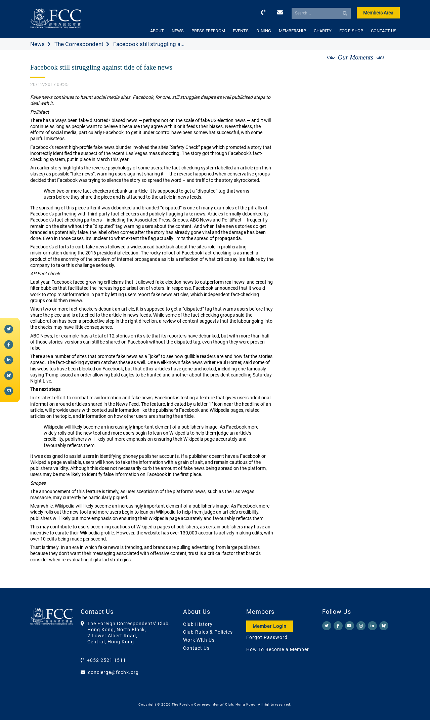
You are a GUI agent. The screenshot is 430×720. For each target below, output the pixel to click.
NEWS (178, 30)
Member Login (270, 626)
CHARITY (323, 30)
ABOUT (157, 30)
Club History (198, 624)
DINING (263, 30)
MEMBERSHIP (292, 30)
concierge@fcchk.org (113, 672)
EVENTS (241, 30)
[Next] (387, 64)
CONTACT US (383, 30)
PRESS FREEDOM (208, 30)
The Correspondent (78, 44)
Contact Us (196, 648)
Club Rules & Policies (208, 632)
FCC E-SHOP (351, 30)
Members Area (378, 12)
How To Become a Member (277, 649)
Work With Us (199, 640)
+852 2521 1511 (106, 660)
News (37, 44)
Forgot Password (267, 637)
